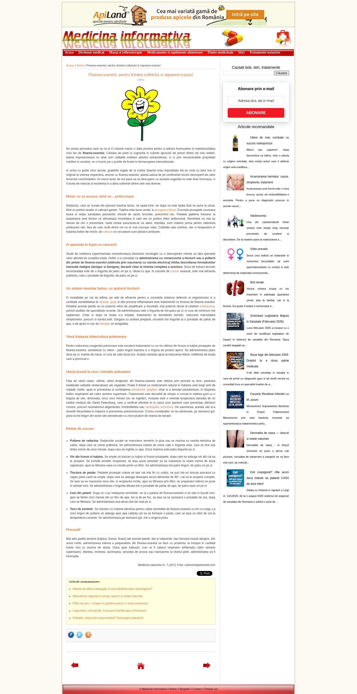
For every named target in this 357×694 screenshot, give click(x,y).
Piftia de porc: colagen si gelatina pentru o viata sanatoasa (110, 603)
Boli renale (257, 282)
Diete (80, 65)
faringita (105, 323)
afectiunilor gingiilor (144, 389)
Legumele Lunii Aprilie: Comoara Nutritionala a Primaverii (109, 610)
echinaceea (207, 306)
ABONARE (256, 113)
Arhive (173, 688)
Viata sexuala (259, 249)
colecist (107, 231)
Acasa (70, 65)
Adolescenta (258, 215)
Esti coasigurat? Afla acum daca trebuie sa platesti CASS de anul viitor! (268, 478)
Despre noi (211, 688)
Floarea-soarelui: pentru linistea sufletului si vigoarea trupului (141, 75)
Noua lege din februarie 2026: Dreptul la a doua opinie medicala (268, 360)
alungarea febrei (165, 210)
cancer (175, 271)
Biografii (184, 688)
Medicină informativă (74, 28)
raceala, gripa (108, 302)
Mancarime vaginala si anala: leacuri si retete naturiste (108, 596)
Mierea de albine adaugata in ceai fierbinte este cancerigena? (112, 589)
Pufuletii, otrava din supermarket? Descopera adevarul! (108, 618)
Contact (197, 688)
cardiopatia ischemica (159, 407)
